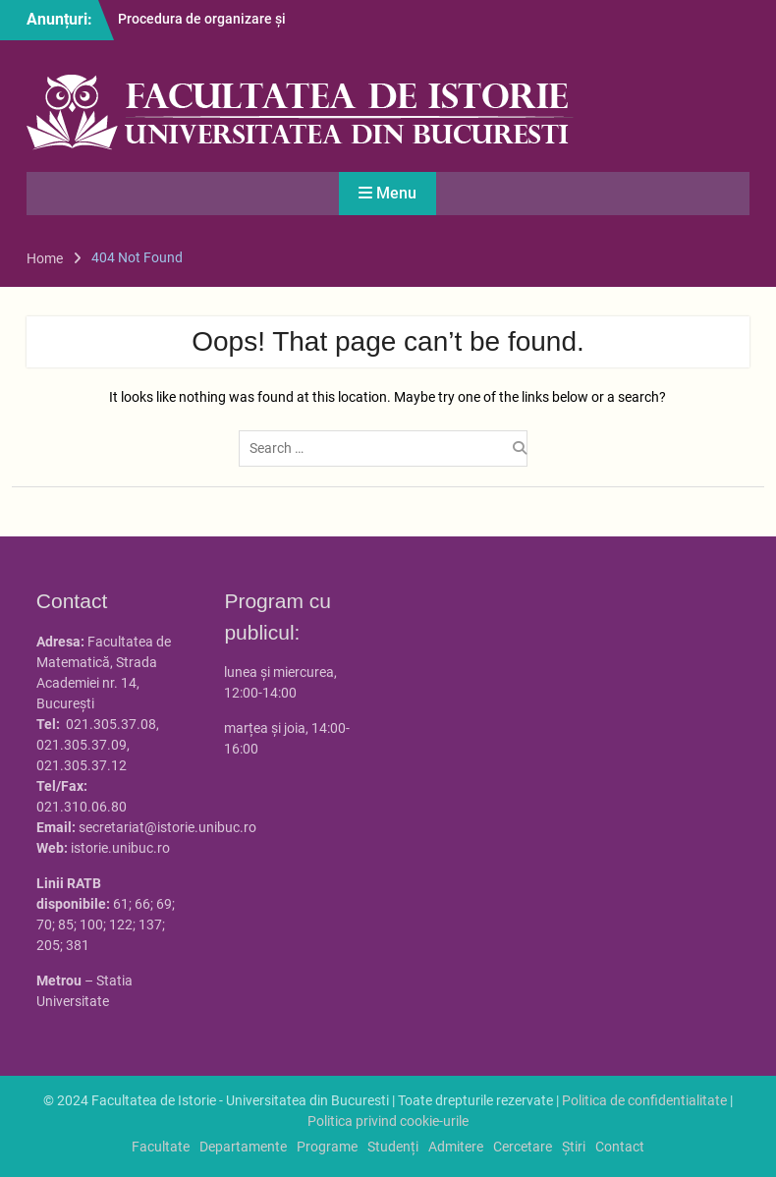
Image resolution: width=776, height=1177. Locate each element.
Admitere (455, 1146)
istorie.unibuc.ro (120, 848)
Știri (573, 1146)
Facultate (161, 1146)
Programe (327, 1146)
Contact (619, 1146)
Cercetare (522, 1146)
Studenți (392, 1146)
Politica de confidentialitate (644, 1100)
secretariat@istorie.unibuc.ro (167, 827)
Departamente (243, 1146)
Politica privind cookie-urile (388, 1121)
